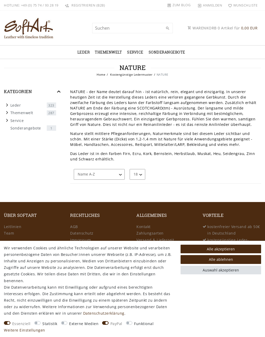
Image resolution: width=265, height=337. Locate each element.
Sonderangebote (167, 52)
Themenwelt (108, 52)
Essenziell (21, 323)
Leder (83, 52)
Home (101, 74)
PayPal (116, 323)
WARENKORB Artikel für (222, 27)
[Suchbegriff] (132, 28)
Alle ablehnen (221, 259)
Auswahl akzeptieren (221, 270)
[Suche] (168, 28)
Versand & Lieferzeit (155, 239)
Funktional (144, 323)
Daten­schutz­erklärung (103, 313)
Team (9, 233)
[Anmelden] (209, 5)
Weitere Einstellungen (24, 330)
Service (135, 52)
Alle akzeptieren (221, 249)
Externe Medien (83, 323)
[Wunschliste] (241, 5)
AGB (74, 226)
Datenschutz (82, 233)
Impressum (80, 239)
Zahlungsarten (150, 233)
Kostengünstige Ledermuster (131, 74)
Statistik (49, 323)
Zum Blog (181, 5)
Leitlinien (12, 226)
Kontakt (143, 226)
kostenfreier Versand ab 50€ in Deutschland (233, 230)
